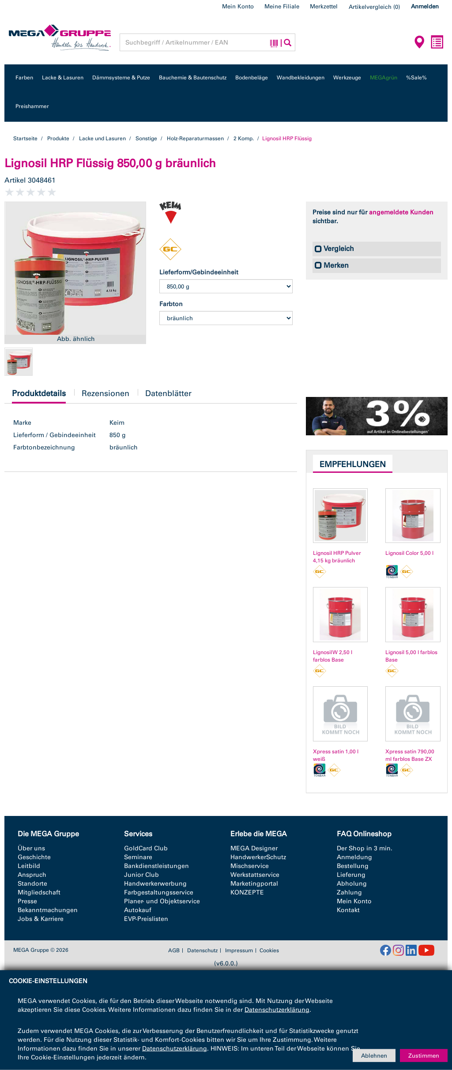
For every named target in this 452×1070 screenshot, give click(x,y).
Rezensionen (105, 393)
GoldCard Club (146, 848)
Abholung (352, 883)
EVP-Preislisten (146, 919)
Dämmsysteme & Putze (121, 78)
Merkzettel (324, 6)
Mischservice (249, 866)
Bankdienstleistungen (156, 866)
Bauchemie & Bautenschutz (192, 78)
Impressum (239, 950)
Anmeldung (354, 857)
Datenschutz (202, 950)
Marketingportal (254, 883)
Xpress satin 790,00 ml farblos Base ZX (409, 755)
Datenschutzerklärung (277, 1010)
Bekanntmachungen (48, 910)
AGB (174, 950)
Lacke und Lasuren (102, 138)
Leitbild (29, 866)
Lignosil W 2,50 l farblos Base (332, 656)
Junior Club (141, 875)
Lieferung (351, 875)
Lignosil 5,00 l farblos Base (411, 656)
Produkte (58, 138)
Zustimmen (423, 1055)
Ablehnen (374, 1055)
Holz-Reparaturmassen (195, 138)
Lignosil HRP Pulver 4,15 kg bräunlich (337, 557)
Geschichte (34, 857)
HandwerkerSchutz (258, 857)
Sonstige (146, 138)
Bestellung (353, 866)
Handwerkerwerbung (155, 883)
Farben (24, 78)
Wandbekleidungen (300, 78)
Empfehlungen (353, 464)
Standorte (32, 883)
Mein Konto (238, 6)
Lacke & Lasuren (62, 78)
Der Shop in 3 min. (364, 848)
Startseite (25, 138)
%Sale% (416, 78)
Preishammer (32, 106)
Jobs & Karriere (41, 919)
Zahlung (349, 892)
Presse (27, 901)
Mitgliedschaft (39, 892)
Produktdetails (39, 396)
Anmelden (425, 6)
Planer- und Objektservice (162, 901)
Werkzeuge (347, 78)
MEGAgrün (383, 78)
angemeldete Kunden (401, 212)
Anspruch (32, 875)
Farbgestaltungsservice (158, 892)
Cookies (269, 950)
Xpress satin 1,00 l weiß (335, 755)
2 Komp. (244, 138)
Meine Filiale (281, 6)
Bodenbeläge (251, 78)
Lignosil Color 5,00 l (409, 553)
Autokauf (137, 910)
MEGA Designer (254, 848)
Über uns (31, 848)
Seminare (138, 857)
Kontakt (348, 910)
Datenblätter (168, 393)
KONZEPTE (247, 892)
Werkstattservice (254, 875)
